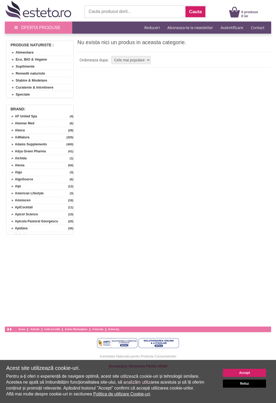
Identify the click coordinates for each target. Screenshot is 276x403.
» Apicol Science (23, 214)
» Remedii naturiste (26, 73)
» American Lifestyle (26, 193)
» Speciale (19, 94)
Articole (34, 329)
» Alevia (16, 165)
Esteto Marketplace (76, 329)
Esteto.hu (97, 329)
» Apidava (17, 228)
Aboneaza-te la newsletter (190, 27)
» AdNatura (18, 137)
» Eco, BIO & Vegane (27, 59)
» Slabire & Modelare (27, 80)
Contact (257, 27)
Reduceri (152, 27)
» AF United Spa (22, 116)
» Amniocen (19, 200)
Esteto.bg (113, 329)
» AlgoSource (20, 179)
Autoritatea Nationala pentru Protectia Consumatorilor (138, 356)
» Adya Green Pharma (27, 151)
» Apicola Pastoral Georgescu (33, 221)
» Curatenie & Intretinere (30, 87)
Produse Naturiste (31, 45)
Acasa (21, 329)
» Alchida (17, 158)
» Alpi (14, 186)
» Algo (15, 172)
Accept (244, 373)
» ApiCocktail (20, 207)
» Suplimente (21, 66)
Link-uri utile (52, 329)
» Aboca (16, 130)
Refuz (244, 384)
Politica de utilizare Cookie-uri (121, 394)
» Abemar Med (21, 123)
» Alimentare (21, 52)
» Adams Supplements (27, 144)
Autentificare (232, 27)
